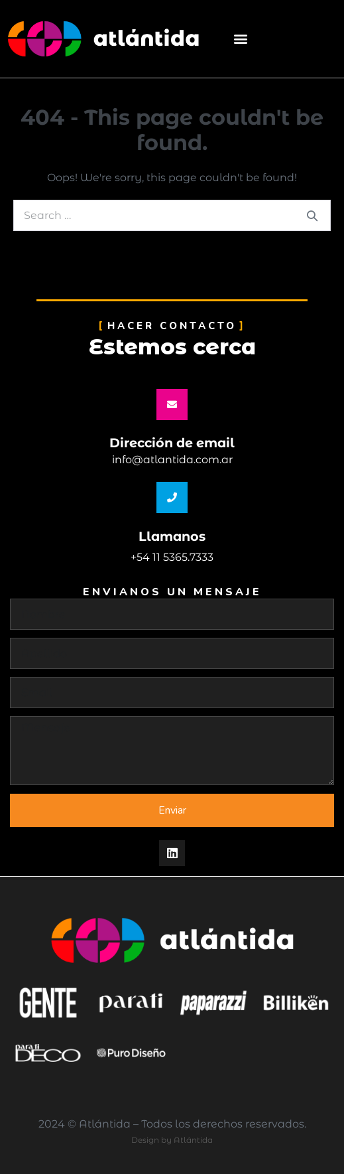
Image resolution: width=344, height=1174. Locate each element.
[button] (240, 39)
